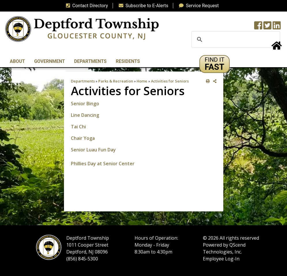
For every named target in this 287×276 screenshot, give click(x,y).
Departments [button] (90, 61)
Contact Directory (86, 5)
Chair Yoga (83, 138)
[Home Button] (276, 47)
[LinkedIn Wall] (277, 27)
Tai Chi (78, 126)
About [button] (17, 61)
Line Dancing (85, 115)
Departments (83, 81)
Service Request (198, 5)
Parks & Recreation (115, 81)
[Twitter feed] (267, 27)
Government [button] (49, 61)
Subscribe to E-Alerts (142, 5)
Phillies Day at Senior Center (103, 163)
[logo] (82, 28)
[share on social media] (213, 81)
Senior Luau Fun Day (93, 150)
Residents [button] (128, 61)
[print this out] (207, 81)
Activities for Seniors (170, 81)
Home (142, 81)
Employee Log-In (221, 259)
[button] (214, 64)
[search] (235, 39)
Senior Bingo (85, 103)
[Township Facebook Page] (258, 27)
